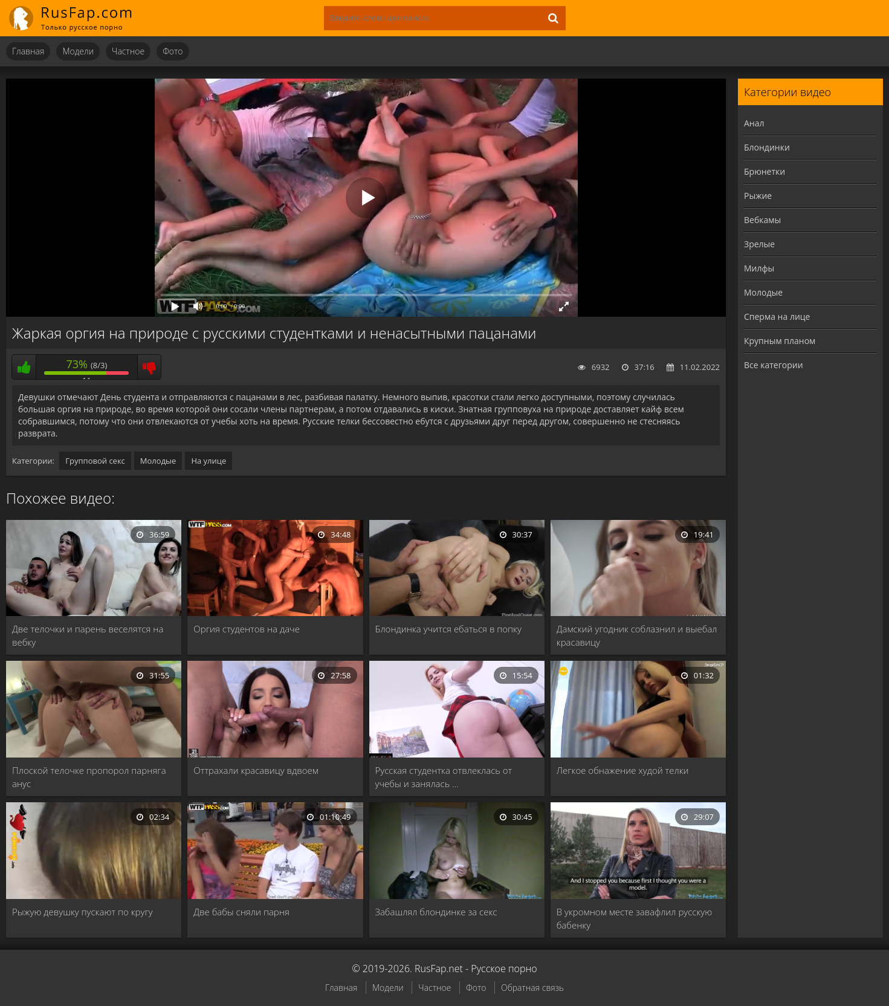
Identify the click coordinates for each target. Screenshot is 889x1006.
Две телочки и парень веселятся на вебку (87, 635)
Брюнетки (764, 171)
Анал (754, 123)
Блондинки (767, 147)
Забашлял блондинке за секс (436, 912)
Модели (78, 51)
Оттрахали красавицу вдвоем (255, 770)
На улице (208, 460)
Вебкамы (762, 220)
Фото (173, 51)
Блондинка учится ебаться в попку (448, 629)
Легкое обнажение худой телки (623, 770)
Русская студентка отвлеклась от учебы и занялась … (443, 777)
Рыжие (758, 195)
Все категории (773, 365)
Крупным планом (779, 340)
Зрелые (759, 244)
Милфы (759, 268)
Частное (128, 51)
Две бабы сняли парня (241, 912)
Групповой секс (95, 460)
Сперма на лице (777, 316)
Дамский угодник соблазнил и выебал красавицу (637, 635)
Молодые (158, 460)
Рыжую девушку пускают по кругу (82, 912)
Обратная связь (532, 987)
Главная (28, 51)
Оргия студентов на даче (246, 629)
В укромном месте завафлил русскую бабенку (634, 918)
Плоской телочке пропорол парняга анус (89, 777)
